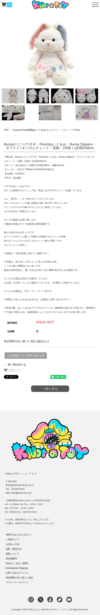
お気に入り (13, 370)
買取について (12, 553)
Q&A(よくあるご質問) (17, 563)
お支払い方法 (12, 544)
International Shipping (17, 568)
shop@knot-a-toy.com (21, 493)
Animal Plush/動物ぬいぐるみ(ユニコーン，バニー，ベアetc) (46, 129)
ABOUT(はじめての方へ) (18, 534)
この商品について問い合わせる (25, 355)
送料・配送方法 (14, 549)
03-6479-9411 (18, 489)
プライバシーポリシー (17, 582)
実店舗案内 (11, 558)
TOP (6, 129)
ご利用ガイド (12, 539)
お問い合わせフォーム (17, 573)
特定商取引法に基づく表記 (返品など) (26, 341)
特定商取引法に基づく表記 (19, 577)
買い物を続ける (17, 364)
